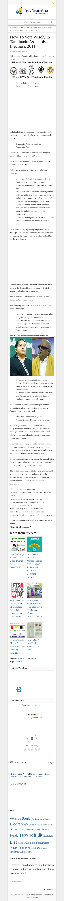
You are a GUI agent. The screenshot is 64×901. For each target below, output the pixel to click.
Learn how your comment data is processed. (30, 775)
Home (23, 27)
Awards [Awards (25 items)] (15, 818)
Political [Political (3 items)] (45, 843)
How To (19, 661)
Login (51, 762)
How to (21, 658)
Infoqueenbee (36, 895)
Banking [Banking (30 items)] (28, 818)
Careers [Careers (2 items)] (30, 825)
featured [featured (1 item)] (38, 829)
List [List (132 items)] (13, 842)
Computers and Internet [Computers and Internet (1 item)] (43, 825)
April (34, 27)
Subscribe (48, 889)
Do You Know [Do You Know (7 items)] (17, 829)
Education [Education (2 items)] (30, 829)
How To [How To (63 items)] (26, 835)
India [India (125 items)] (38, 835)
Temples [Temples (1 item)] (44, 848)
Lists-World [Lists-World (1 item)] (25, 843)
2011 (28, 27)
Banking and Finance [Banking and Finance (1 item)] (42, 819)
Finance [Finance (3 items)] (45, 829)
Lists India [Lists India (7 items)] (36, 842)
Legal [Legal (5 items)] (50, 835)
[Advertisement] (32, 109)
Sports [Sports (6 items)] (37, 847)
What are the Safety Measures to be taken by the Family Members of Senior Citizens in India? (34, 608)
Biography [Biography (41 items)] (18, 824)
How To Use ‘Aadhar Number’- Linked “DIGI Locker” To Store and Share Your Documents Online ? (34, 565)
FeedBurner (37, 718)
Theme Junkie (32, 898)
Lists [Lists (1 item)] (19, 843)
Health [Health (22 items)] (14, 835)
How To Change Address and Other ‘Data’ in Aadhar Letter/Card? (17, 561)
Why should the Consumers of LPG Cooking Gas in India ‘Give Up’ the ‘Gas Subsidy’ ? (17, 608)
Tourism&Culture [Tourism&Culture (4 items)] (18, 852)
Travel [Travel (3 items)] (30, 852)
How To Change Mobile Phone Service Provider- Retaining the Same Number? (17, 646)
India (27, 658)
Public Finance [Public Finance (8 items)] (18, 847)
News (33, 658)
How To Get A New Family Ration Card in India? (33, 645)
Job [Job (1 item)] (45, 836)
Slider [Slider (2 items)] (30, 848)
